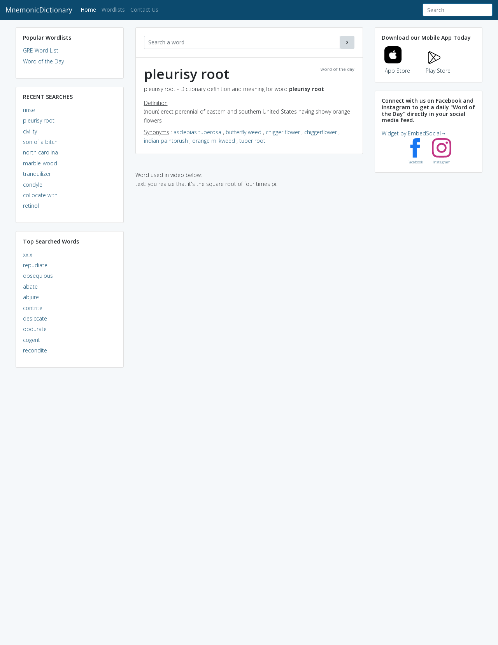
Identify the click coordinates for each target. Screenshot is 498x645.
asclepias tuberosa (197, 132)
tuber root (252, 140)
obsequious (38, 275)
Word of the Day (43, 61)
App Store (397, 66)
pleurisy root (38, 120)
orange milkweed (213, 140)
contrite (32, 308)
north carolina (40, 152)
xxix (27, 254)
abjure (31, 297)
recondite (35, 350)
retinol (31, 205)
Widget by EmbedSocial (414, 133)
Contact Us (144, 9)
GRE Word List (40, 50)
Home (90, 9)
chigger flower (283, 132)
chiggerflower (320, 132)
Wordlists (113, 9)
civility (30, 131)
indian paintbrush (166, 140)
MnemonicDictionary (38, 9)
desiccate (35, 318)
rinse (29, 110)
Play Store (438, 66)
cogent (31, 340)
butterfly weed (243, 132)
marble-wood (40, 163)
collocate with (40, 195)
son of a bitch (40, 141)
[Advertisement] (70, 492)
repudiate (35, 265)
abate (30, 286)
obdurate (35, 329)
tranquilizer (37, 173)
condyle (32, 184)
